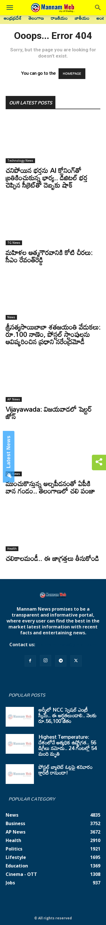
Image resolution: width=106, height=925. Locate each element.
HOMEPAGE (72, 74)
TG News (13, 243)
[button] (10, 7)
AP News (13, 399)
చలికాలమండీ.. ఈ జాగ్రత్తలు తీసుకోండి (52, 558)
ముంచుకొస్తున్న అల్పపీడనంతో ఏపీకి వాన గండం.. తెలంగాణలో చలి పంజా (50, 487)
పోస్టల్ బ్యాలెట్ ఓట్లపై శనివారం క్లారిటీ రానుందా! (65, 770)
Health (12, 549)
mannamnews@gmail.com (66, 644)
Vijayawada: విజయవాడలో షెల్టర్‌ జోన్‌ (49, 412)
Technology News (20, 161)
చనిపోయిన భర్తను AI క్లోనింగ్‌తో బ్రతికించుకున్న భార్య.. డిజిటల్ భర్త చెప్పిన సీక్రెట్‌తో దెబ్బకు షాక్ (47, 178)
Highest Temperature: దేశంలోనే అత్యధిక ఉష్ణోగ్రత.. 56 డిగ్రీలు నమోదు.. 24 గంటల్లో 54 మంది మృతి (67, 745)
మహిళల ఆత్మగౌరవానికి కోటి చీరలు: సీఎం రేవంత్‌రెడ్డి (49, 256)
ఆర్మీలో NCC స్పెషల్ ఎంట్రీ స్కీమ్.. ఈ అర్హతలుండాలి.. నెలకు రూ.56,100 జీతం (67, 715)
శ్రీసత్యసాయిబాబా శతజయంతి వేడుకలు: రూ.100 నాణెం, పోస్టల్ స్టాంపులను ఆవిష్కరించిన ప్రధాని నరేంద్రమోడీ (53, 334)
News (11, 317)
